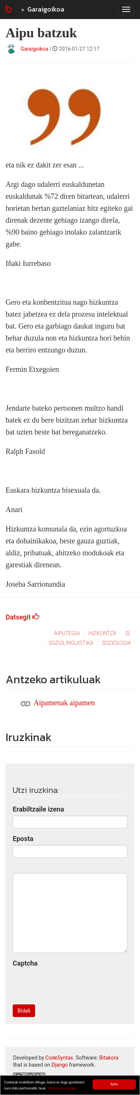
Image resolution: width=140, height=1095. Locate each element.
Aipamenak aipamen (64, 703)
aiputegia (67, 633)
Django (60, 1065)
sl (128, 633)
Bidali (24, 1011)
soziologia (116, 643)
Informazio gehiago (62, 1088)
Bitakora (109, 1058)
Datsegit (22, 617)
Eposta (23, 839)
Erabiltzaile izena (38, 809)
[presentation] (69, 984)
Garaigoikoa (45, 9)
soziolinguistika (71, 643)
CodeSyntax (59, 1058)
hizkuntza (102, 633)
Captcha (25, 963)
